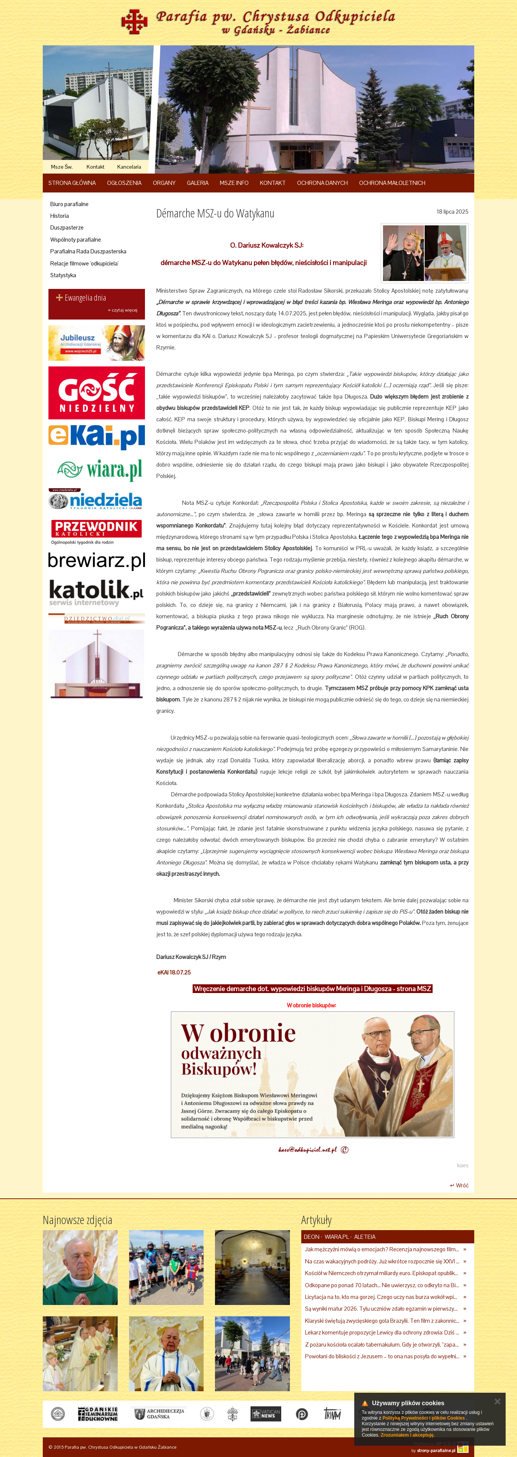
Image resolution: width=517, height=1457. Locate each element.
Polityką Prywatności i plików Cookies (424, 1418)
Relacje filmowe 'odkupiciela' (84, 263)
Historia (59, 215)
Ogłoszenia (124, 182)
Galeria (198, 182)
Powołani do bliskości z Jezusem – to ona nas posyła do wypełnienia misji (382, 1356)
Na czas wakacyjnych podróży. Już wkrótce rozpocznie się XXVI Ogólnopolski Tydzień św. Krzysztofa (382, 1261)
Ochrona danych (322, 182)
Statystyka (63, 275)
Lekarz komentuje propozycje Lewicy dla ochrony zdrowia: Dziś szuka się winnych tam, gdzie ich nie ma (382, 1332)
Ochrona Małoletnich (392, 182)
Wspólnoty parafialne (75, 239)
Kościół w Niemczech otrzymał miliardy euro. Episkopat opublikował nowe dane (382, 1273)
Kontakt (95, 166)
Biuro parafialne (69, 204)
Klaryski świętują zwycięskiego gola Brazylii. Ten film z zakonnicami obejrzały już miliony (382, 1320)
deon (311, 1236)
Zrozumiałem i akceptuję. (408, 1435)
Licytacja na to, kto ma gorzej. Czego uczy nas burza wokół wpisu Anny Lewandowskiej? (382, 1296)
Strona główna (72, 182)
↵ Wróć (459, 1185)
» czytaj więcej (122, 310)
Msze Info (234, 182)
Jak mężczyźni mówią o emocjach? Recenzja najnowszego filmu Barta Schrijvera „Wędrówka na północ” (382, 1249)
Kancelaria (129, 166)
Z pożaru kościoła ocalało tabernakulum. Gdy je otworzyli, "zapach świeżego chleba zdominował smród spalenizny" (382, 1344)
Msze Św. (62, 166)
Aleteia (364, 1236)
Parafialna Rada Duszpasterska (88, 251)
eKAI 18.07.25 (173, 972)
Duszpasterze (67, 227)
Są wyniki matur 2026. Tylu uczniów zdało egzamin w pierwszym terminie (382, 1308)
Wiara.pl (336, 1236)
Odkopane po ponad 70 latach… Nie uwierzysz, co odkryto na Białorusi (382, 1285)
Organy (164, 182)
